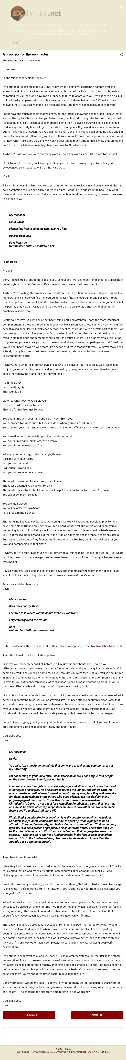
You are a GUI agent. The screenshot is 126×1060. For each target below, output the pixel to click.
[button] (121, 55)
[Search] (121, 9)
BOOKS (30, 43)
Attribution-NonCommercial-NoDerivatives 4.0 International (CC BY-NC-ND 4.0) (63, 1051)
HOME (16, 43)
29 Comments (32, 60)
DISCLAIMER (48, 43)
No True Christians (103, 646)
